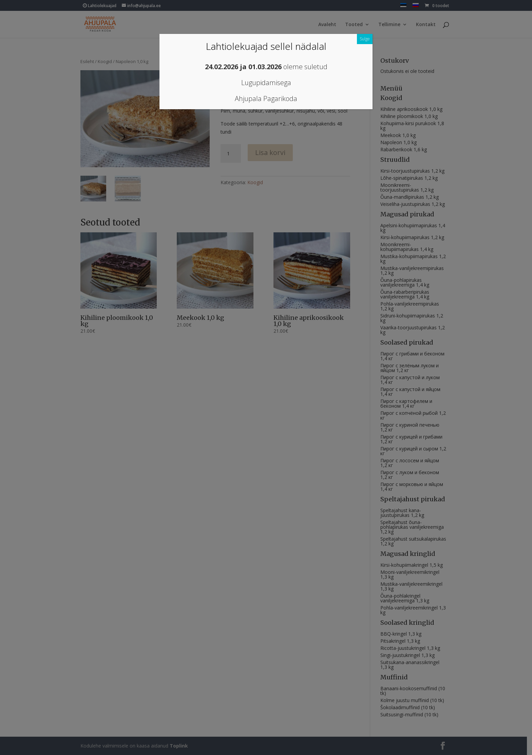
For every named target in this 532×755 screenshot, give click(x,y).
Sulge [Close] (365, 39)
